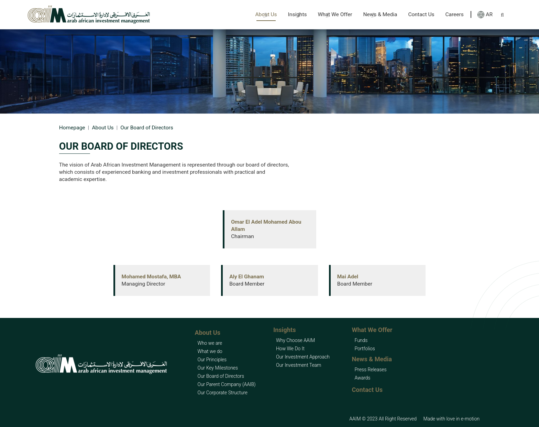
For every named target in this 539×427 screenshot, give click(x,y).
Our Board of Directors (220, 376)
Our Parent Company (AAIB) (226, 384)
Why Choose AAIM (295, 340)
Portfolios (365, 348)
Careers (454, 14)
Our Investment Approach (303, 357)
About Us (102, 128)
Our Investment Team (298, 365)
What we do (209, 351)
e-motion (470, 418)
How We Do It (290, 348)
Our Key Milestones (217, 368)
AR (485, 14)
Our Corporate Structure (222, 392)
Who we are (209, 343)
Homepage (72, 128)
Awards (363, 378)
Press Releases (371, 369)
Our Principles (212, 359)
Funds (361, 340)
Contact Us (421, 14)
